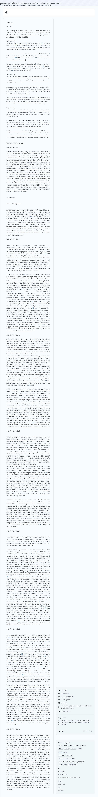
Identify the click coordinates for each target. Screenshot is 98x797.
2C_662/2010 (10, 37)
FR (86, 731)
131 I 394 (41, 544)
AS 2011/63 (61, 771)
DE (84, 731)
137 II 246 (9, 27)
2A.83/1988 (43, 414)
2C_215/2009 (31, 368)
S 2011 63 (37, 329)
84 (84, 746)
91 (61, 748)
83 (78, 746)
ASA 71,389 (76, 778)
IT (89, 731)
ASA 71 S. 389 (27, 464)
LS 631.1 (27, 220)
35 (73, 748)
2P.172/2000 (46, 462)
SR (37, 216)
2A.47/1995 (23, 444)
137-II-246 (69, 755)
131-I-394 (61, 755)
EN (91, 731)
